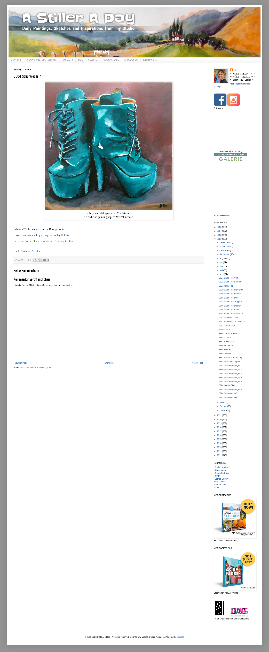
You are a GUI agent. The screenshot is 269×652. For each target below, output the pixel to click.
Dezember (224, 242)
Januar (222, 410)
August (222, 258)
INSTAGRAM (131, 60)
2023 (219, 235)
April (221, 274)
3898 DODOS (225, 337)
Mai (221, 270)
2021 (219, 415)
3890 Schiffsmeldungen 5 (230, 369)
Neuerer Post (20, 363)
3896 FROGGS (226, 345)
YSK (217, 487)
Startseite (109, 363)
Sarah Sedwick (222, 473)
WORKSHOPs (111, 60)
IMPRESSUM (150, 60)
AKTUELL (16, 60)
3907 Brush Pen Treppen (230, 302)
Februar (223, 406)
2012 (219, 451)
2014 (219, 443)
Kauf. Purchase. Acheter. (27, 251)
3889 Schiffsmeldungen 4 (230, 373)
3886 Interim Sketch (228, 385)
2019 (219, 423)
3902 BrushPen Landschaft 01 (232, 321)
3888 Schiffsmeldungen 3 (230, 377)
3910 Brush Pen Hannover (231, 290)
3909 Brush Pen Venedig (230, 294)
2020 (219, 419)
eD (234, 70)
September (224, 254)
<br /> (230, 187)
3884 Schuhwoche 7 (228, 393)
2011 (219, 455)
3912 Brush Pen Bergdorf (230, 282)
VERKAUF (67, 60)
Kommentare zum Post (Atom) (38, 367)
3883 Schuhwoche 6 (228, 397)
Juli (221, 262)
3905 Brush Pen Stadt (229, 310)
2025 (219, 227)
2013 (219, 447)
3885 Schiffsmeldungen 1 (230, 389)
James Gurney (221, 479)
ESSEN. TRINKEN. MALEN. (42, 60)
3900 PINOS (224, 329)
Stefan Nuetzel (222, 467)
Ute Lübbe (220, 481)
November (224, 246)
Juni (221, 266)
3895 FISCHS (225, 349)
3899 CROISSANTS (228, 333)
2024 (219, 231)
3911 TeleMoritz (226, 286)
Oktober (223, 250)
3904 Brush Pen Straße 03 (231, 313)
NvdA (217, 476)
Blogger (180, 637)
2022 (219, 239)
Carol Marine (221, 470)
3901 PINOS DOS (227, 326)
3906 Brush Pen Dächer (230, 306)
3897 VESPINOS (226, 341)
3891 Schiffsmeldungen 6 (230, 365)
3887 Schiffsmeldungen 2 (230, 381)
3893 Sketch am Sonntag (230, 357)
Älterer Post (197, 363)
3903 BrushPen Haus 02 (230, 318)
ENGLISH (93, 60)
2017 (219, 431)
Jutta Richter (221, 484)
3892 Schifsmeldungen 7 (230, 361)
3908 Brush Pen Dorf (228, 298)
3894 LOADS (225, 353)
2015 (219, 439)
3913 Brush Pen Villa (228, 278)
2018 (219, 427)
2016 (219, 435)
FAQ (80, 60)
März (222, 402)
